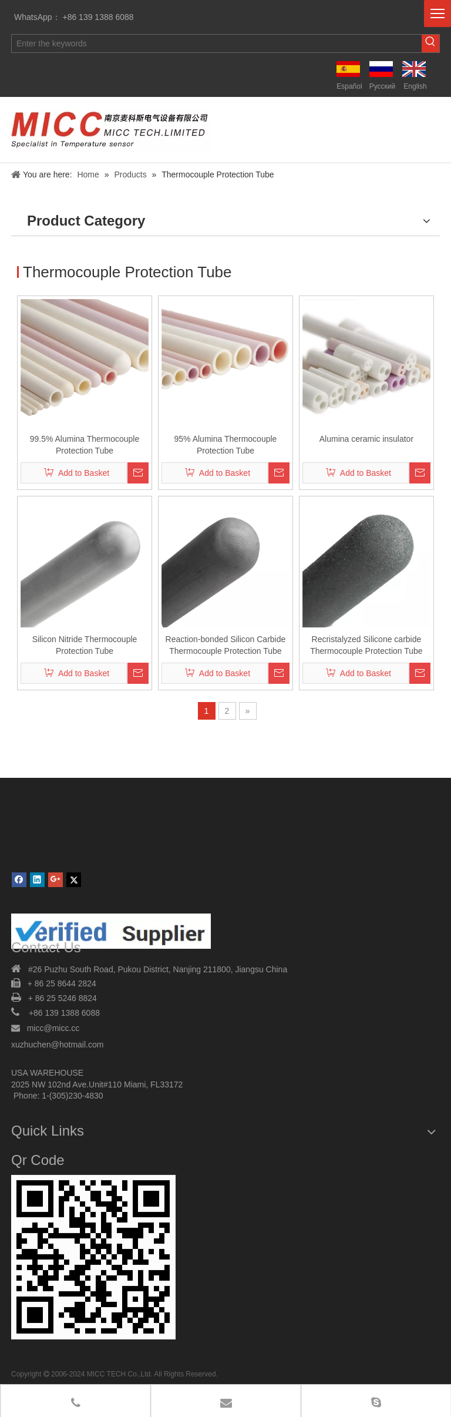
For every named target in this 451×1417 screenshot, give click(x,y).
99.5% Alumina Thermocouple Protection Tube (85, 444)
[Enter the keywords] (217, 43)
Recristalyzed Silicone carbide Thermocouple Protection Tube (366, 645)
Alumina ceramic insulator (366, 439)
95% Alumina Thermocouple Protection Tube (225, 444)
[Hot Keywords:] (430, 43)
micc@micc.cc (54, 1028)
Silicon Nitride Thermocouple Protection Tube (84, 645)
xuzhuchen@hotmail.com (57, 1044)
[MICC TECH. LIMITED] (93, 1262)
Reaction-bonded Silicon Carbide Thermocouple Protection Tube (226, 645)
